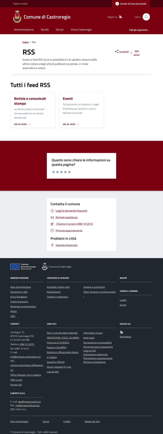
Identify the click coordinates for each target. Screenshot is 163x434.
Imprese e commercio (94, 287)
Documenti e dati (19, 292)
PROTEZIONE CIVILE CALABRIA (63, 338)
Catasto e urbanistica (57, 296)
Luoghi (123, 300)
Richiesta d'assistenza (94, 362)
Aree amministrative (20, 287)
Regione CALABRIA (56, 347)
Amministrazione (24, 29)
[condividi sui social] (121, 51)
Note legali (88, 338)
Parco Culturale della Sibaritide (62, 333)
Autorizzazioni (54, 292)
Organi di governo (19, 301)
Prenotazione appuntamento (97, 358)
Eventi (123, 305)
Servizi (59, 29)
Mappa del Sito (92, 421)
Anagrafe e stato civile (58, 287)
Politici (13, 311)
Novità (45, 29)
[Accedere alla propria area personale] (131, 3)
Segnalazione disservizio (95, 354)
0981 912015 (27, 344)
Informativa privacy (93, 333)
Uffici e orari (16, 380)
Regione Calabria (20, 3)
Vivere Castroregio (81, 29)
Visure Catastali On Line (59, 367)
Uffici (12, 316)
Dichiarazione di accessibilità (97, 342)
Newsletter (125, 336)
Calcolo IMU (53, 372)
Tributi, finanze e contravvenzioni (99, 294)
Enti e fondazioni (18, 296)
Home (26, 42)
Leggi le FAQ (89, 350)
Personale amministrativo (23, 306)
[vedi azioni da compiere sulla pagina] (135, 52)
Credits (66, 421)
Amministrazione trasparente (98, 347)
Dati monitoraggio (19, 421)
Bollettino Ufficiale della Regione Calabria (63, 354)
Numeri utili (16, 384)
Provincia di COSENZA (58, 342)
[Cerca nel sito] (145, 17)
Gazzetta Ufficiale (56, 362)
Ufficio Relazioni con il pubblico (25, 375)
